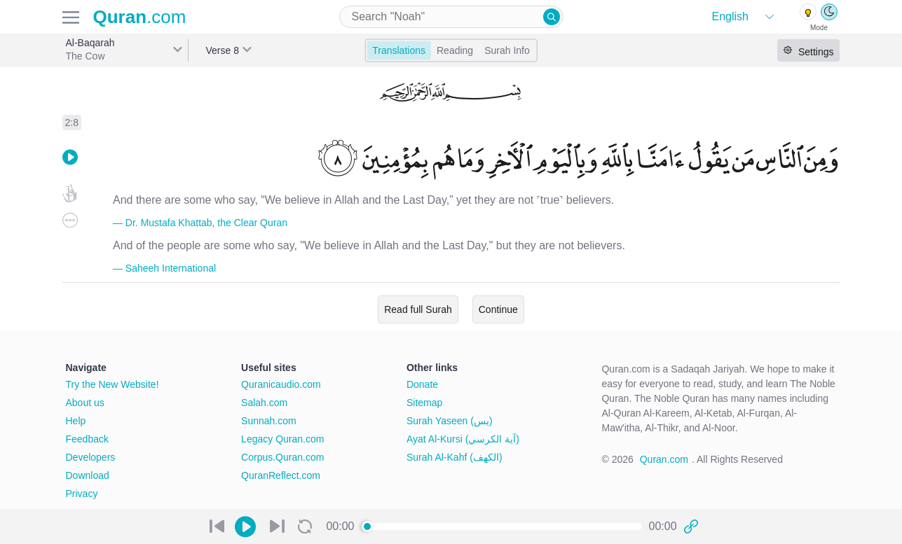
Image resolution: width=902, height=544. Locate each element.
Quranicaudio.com (281, 384)
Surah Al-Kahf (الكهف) (454, 457)
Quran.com (664, 459)
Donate (422, 384)
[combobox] (451, 17)
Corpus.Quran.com (282, 457)
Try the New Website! (112, 384)
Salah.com (264, 402)
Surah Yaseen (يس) (449, 420)
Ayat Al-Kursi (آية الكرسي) (462, 439)
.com (139, 16)
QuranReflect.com (280, 475)
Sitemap (424, 402)
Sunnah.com (268, 420)
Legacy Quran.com (282, 439)
